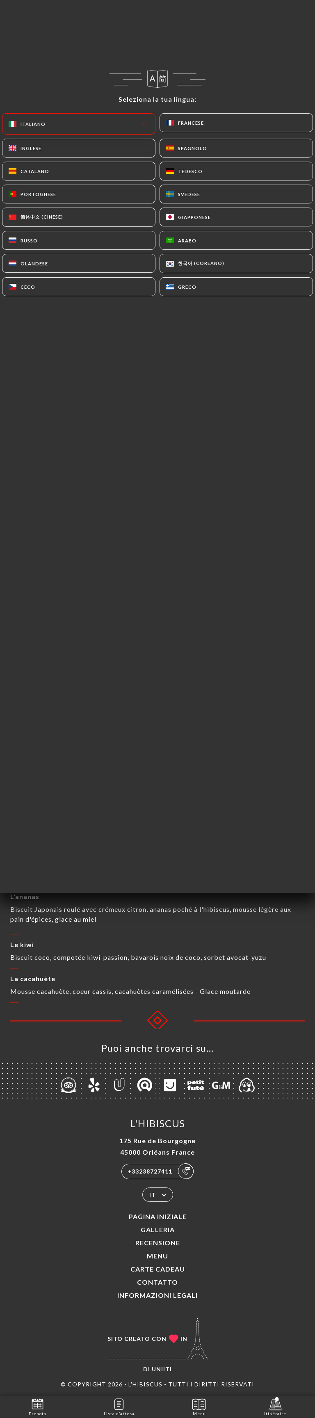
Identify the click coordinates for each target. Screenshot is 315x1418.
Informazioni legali (157, 1295)
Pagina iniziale (158, 1216)
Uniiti (162, 1368)
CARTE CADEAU (157, 1269)
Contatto (157, 1282)
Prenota (37, 1406)
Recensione (157, 1243)
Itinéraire (275, 1406)
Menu (157, 1256)
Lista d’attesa (119, 1406)
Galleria (158, 1229)
